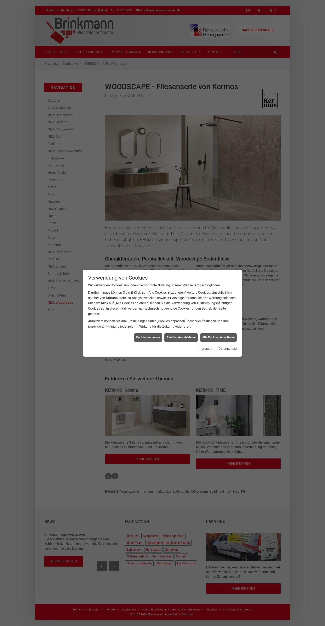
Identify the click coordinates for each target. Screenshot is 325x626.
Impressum (206, 349)
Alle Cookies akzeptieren (218, 337)
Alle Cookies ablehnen (181, 337)
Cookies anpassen (148, 337)
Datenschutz (227, 349)
